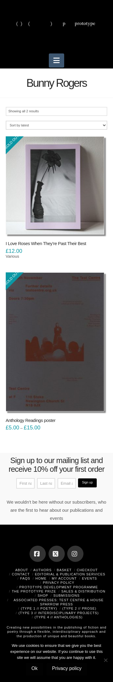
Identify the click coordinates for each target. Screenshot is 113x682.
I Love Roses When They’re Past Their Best (46, 243)
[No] (105, 660)
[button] (56, 60)
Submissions (66, 595)
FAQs (25, 578)
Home (41, 578)
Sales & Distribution (83, 591)
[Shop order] (57, 125)
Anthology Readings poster (30, 420)
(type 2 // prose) (79, 608)
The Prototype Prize (34, 591)
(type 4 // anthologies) (59, 617)
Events (89, 578)
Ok (34, 668)
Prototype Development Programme (58, 587)
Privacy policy (67, 668)
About (21, 570)
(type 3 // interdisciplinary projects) (58, 613)
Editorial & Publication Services (70, 574)
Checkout (87, 570)
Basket (64, 570)
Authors (42, 570)
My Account (64, 578)
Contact (21, 574)
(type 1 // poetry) (39, 608)
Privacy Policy (58, 582)
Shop (43, 595)
